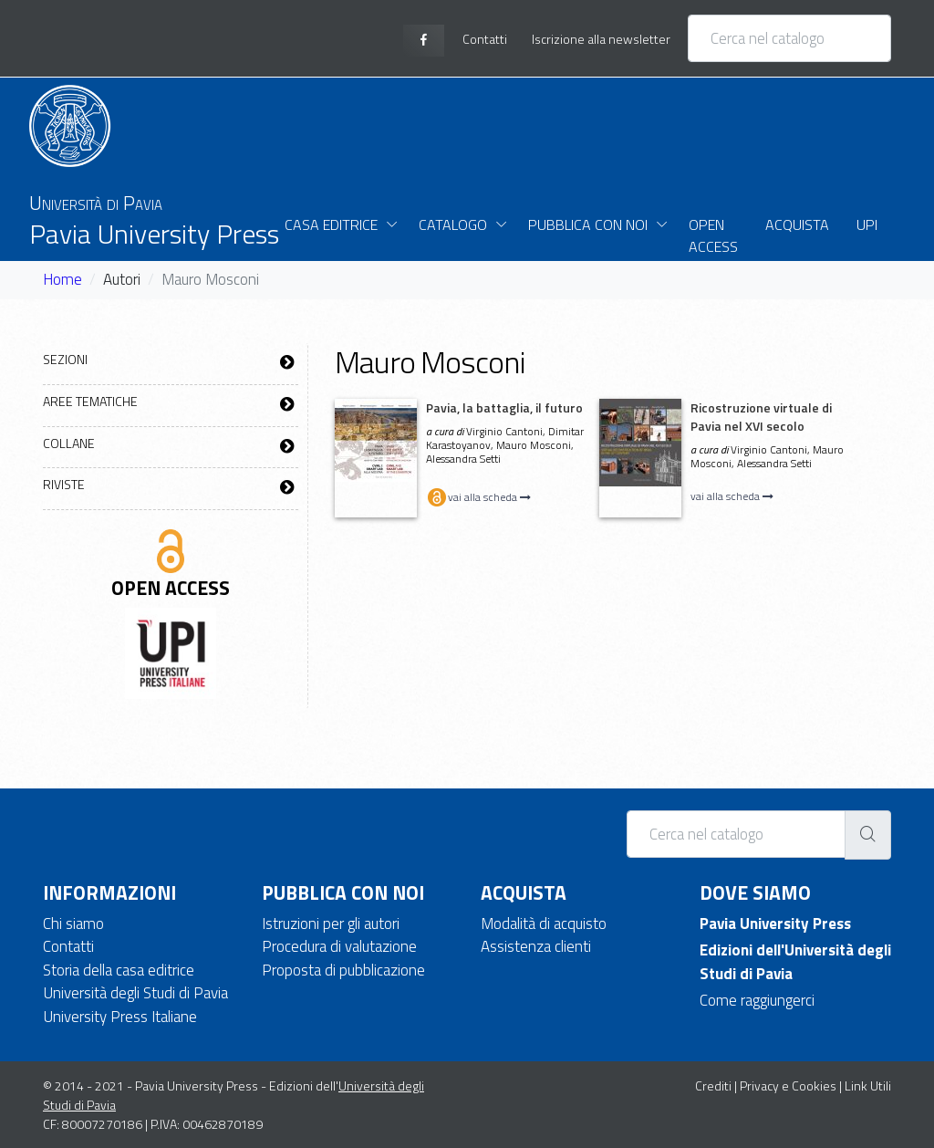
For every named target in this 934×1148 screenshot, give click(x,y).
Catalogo (453, 224)
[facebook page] (423, 40)
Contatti (68, 946)
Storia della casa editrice (118, 970)
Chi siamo (73, 923)
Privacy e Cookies (788, 1085)
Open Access (713, 235)
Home (62, 279)
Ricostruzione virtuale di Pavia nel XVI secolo (761, 416)
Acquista (797, 224)
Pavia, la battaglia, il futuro (504, 407)
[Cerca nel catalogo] (789, 38)
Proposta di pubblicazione (343, 970)
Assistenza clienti (536, 946)
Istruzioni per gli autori (331, 923)
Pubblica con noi (588, 224)
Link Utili (868, 1085)
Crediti (713, 1085)
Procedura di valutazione (339, 946)
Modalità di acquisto (544, 923)
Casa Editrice (331, 224)
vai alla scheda (478, 497)
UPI (866, 224)
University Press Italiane (120, 1016)
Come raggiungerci (757, 1000)
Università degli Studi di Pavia (135, 993)
